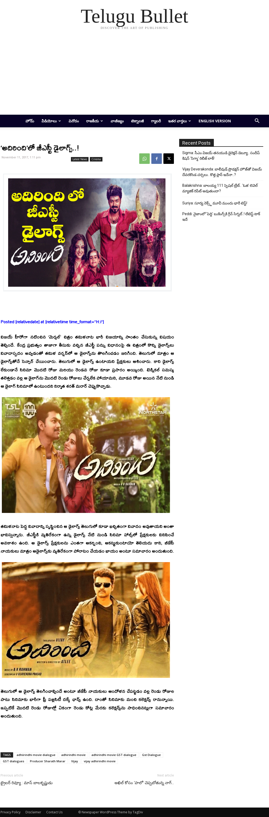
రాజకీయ (94, 120)
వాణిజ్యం (117, 120)
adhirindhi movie (73, 755)
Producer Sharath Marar (47, 761)
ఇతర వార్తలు (179, 120)
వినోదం (74, 120)
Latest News (80, 159)
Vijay (74, 761)
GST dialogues (13, 761)
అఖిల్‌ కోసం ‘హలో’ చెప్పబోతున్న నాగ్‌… (144, 782)
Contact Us (54, 812)
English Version (215, 120)
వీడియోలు (51, 120)
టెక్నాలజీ (137, 120)
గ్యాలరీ (156, 120)
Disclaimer (33, 812)
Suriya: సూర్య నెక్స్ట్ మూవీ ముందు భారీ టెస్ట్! (214, 203)
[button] (257, 121)
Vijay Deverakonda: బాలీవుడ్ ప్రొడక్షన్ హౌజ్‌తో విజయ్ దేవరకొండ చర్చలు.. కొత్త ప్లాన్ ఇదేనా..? (222, 172)
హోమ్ (29, 120)
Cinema (96, 159)
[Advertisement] (134, 75)
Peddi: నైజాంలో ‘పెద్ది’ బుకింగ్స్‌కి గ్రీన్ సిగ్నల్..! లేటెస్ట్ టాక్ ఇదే (221, 216)
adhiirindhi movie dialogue (36, 755)
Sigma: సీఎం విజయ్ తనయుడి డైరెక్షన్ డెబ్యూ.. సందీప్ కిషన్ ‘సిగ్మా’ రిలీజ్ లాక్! (221, 155)
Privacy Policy (10, 812)
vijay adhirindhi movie (100, 761)
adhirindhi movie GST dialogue (113, 755)
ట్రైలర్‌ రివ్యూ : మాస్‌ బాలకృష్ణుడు (27, 782)
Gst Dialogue (151, 755)
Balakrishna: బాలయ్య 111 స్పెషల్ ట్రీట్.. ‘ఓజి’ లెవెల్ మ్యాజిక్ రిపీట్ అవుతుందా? (220, 188)
